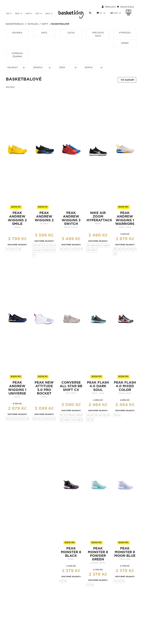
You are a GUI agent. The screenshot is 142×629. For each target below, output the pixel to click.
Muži (29, 13)
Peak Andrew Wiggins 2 (44, 216)
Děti (39, 13)
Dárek (125, 43)
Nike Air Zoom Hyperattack (99, 216)
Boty (45, 24)
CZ (101, 13)
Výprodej (125, 33)
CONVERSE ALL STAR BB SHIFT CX (71, 386)
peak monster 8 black (71, 552)
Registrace (127, 7)
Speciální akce (98, 34)
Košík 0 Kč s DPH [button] (129, 10)
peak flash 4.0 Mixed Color (125, 386)
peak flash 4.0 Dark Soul (98, 386)
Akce (48, 13)
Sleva (71, 33)
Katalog (33, 24)
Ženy (18, 13)
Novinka (17, 33)
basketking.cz (15, 24)
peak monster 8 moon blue (124, 552)
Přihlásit (110, 7)
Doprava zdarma (17, 55)
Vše (9, 13)
